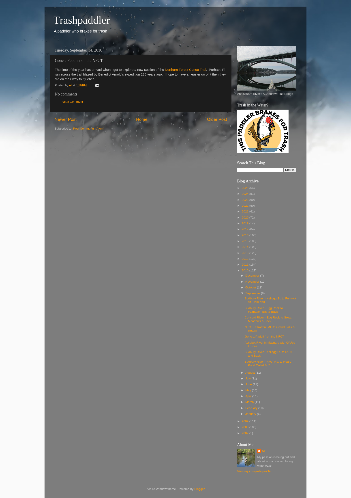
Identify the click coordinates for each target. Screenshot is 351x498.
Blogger (199, 489)
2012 (245, 258)
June (249, 384)
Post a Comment (71, 101)
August (250, 372)
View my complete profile (254, 471)
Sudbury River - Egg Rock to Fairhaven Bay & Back (264, 309)
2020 (245, 217)
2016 (245, 235)
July (248, 378)
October (251, 287)
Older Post (217, 119)
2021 (245, 211)
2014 (245, 247)
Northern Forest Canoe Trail (185, 69)
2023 (245, 199)
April (248, 396)
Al (263, 451)
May (248, 390)
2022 (245, 205)
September (253, 293)
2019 (245, 223)
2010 (245, 270)
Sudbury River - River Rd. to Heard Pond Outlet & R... (268, 363)
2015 (245, 241)
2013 (245, 253)
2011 (245, 264)
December (252, 275)
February (251, 408)
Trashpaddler (82, 20)
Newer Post (66, 119)
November (252, 281)
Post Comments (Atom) (89, 128)
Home (141, 119)
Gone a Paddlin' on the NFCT (264, 336)
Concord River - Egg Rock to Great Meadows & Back (268, 319)
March (250, 402)
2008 (245, 427)
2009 (245, 421)
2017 (245, 229)
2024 (245, 193)
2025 (245, 188)
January (251, 414)
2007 (245, 433)
